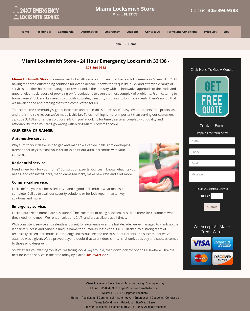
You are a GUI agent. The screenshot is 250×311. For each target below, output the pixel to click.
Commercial (66, 32)
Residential (43, 32)
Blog (226, 32)
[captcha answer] (217, 196)
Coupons (132, 32)
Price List (210, 32)
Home (25, 32)
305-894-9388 (223, 10)
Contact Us (152, 32)
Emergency (112, 32)
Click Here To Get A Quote (212, 69)
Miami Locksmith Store (30, 79)
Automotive (89, 32)
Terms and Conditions (182, 32)
